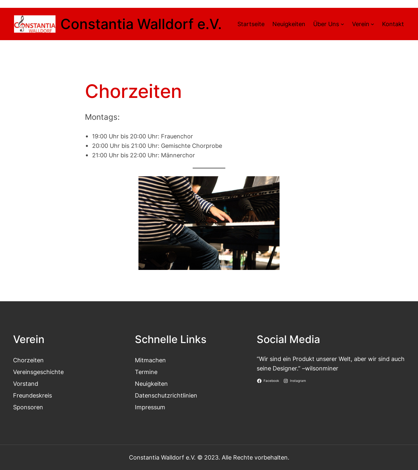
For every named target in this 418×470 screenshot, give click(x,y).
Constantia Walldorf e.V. (141, 24)
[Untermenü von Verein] (372, 24)
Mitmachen (150, 360)
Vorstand (25, 383)
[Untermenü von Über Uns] (342, 24)
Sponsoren (28, 407)
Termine (146, 371)
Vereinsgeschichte (38, 371)
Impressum (150, 407)
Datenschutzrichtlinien (166, 395)
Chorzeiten (28, 360)
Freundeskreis (32, 395)
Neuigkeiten (151, 383)
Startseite (251, 23)
